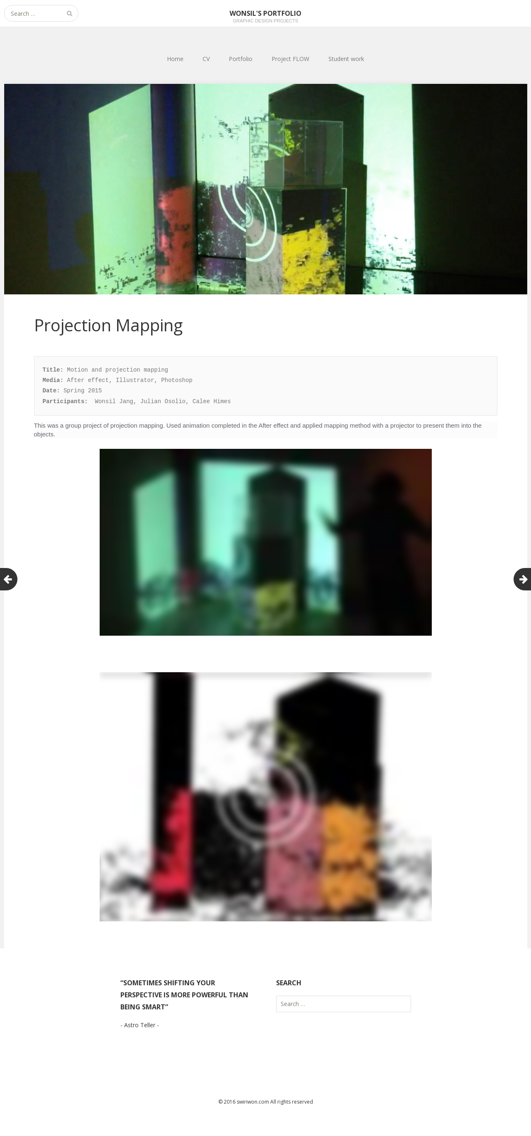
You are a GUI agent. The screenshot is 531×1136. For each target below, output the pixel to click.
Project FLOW (290, 59)
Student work (346, 59)
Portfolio (240, 59)
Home (175, 59)
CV (206, 59)
